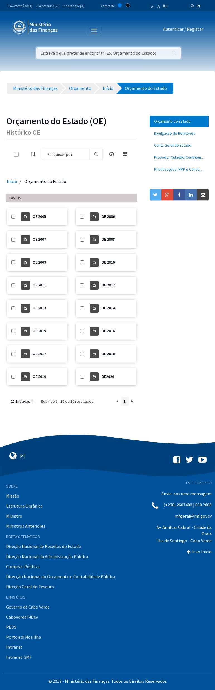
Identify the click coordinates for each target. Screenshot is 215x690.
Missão (12, 496)
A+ (165, 6)
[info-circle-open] (111, 154)
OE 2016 (108, 330)
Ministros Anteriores (25, 526)
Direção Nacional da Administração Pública (47, 556)
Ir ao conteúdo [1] (20, 6)
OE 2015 (39, 330)
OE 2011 (39, 285)
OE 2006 (108, 216)
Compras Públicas (23, 566)
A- (153, 6)
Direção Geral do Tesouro (30, 586)
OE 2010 (108, 262)
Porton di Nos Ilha (23, 637)
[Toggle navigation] (66, 30)
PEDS (11, 627)
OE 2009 (39, 262)
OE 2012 (108, 285)
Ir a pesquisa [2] (47, 6)
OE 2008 (108, 239)
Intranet (14, 647)
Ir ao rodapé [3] (73, 6)
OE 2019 (39, 376)
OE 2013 (39, 307)
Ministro (14, 516)
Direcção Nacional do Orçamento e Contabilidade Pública (60, 576)
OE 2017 (39, 353)
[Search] (65, 154)
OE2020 (107, 376)
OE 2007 (39, 239)
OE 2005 (39, 216)
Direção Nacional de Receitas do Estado (43, 546)
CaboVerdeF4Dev (22, 617)
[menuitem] (179, 121)
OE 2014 (108, 307)
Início (12, 181)
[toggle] (25, 154)
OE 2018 (108, 353)
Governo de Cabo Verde (28, 607)
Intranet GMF (19, 657)
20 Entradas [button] (23, 401)
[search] (96, 154)
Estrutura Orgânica (24, 506)
